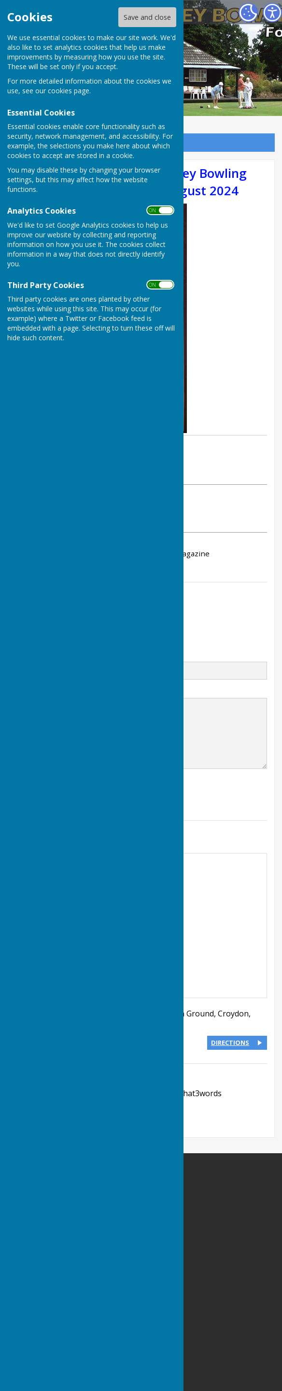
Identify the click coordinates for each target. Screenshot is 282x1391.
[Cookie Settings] (248, 12)
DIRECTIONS (230, 1042)
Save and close (147, 17)
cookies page (68, 90)
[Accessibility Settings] (272, 12)
